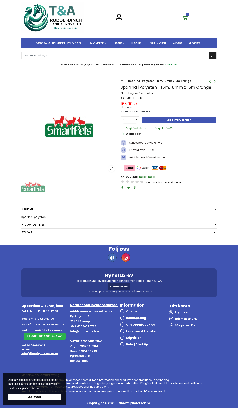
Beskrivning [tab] (29, 209)
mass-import (148, 177)
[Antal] (130, 120)
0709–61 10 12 (171, 64)
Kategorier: (129, 177)
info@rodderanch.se (84, 331)
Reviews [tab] (26, 232)
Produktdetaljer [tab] (33, 224)
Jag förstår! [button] (34, 396)
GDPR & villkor (144, 291)
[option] (69, 127)
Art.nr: (126, 98)
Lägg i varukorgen (178, 120)
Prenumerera (119, 286)
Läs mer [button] (35, 388)
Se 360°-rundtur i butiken (45, 336)
